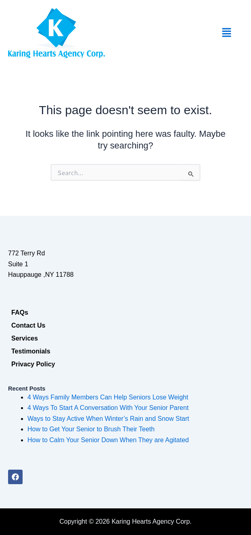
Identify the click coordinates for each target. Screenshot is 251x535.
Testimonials (30, 351)
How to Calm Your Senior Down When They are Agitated (108, 440)
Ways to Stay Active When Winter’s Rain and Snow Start (108, 418)
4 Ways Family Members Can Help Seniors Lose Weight (107, 397)
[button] (227, 33)
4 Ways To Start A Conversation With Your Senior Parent (107, 407)
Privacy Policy (33, 364)
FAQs (19, 312)
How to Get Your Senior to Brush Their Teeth (91, 429)
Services (24, 338)
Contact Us (28, 325)
